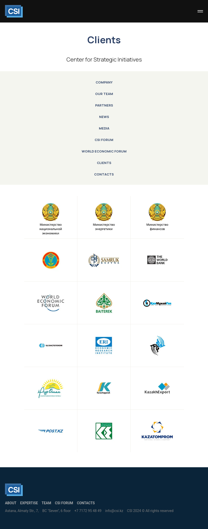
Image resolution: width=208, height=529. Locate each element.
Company (104, 82)
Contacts (104, 174)
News (104, 116)
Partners (104, 105)
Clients (104, 162)
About (10, 503)
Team (46, 503)
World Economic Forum (104, 151)
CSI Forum (104, 140)
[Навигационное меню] (200, 11)
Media (104, 128)
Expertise (29, 503)
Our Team (104, 94)
